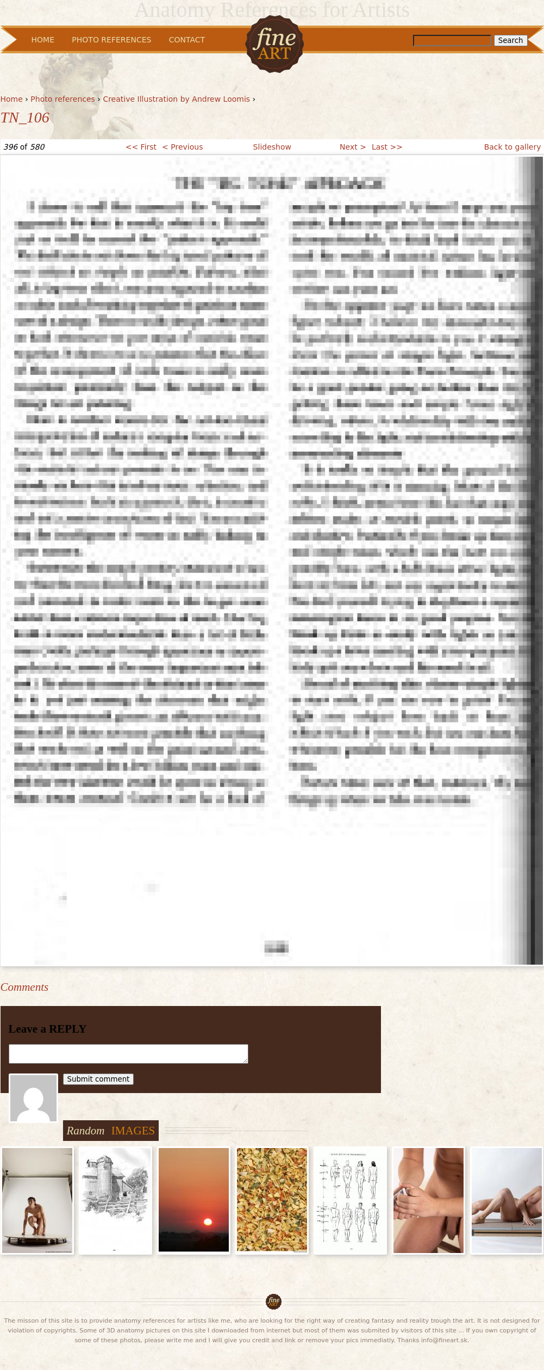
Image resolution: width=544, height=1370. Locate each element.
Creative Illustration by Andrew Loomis (176, 99)
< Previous (182, 147)
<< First (141, 147)
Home (12, 99)
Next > (353, 147)
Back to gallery (512, 147)
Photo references (62, 99)
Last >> (387, 147)
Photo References (111, 39)
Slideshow (272, 147)
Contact (187, 39)
